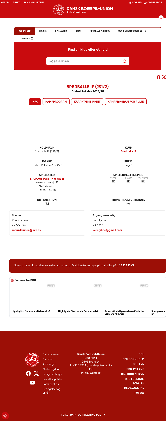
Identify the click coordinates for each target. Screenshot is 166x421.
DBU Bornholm (133, 359)
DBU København (132, 374)
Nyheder (48, 359)
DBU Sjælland (134, 388)
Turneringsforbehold (128, 200)
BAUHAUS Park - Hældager (47, 179)
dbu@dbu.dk (92, 373)
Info (35, 102)
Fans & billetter (34, 3)
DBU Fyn (138, 364)
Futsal (139, 393)
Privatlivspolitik (52, 379)
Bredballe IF (128, 151)
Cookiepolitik (51, 384)
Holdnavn (46, 148)
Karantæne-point (87, 102)
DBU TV (17, 3)
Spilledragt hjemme (128, 175)
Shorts (128, 178)
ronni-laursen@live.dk (26, 230)
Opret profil (154, 2)
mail (103, 265)
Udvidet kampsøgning (132, 31)
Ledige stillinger (52, 374)
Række (47, 161)
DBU (141, 354)
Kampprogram (56, 102)
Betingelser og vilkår (51, 391)
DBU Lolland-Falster (134, 381)
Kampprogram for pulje (126, 102)
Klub (128, 148)
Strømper (143, 178)
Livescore (26, 38)
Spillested (47, 175)
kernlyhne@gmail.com (107, 230)
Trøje (113, 178)
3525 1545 (127, 265)
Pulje (128, 161)
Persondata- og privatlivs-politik (83, 415)
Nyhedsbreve (51, 354)
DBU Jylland (135, 369)
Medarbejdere (51, 369)
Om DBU (5, 3)
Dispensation (47, 200)
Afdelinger (49, 364)
